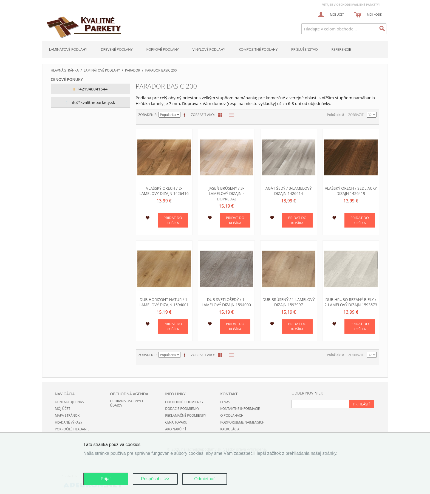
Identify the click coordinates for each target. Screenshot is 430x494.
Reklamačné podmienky (185, 415)
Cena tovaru (176, 422)
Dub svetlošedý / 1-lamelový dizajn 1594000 (226, 302)
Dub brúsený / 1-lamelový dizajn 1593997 (288, 302)
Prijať (106, 478)
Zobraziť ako (202, 114)
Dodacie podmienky (182, 408)
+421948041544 (90, 89)
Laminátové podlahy (68, 49)
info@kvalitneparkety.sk (90, 102)
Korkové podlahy (162, 49)
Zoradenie (147, 114)
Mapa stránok (67, 415)
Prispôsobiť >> (155, 478)
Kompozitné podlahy (258, 49)
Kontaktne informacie (240, 408)
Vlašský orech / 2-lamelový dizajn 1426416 (163, 191)
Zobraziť (356, 114)
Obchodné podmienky (184, 402)
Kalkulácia (229, 429)
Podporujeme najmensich (242, 422)
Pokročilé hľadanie (72, 429)
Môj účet (62, 408)
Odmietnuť (204, 478)
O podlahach (231, 415)
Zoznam (230, 115)
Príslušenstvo (304, 49)
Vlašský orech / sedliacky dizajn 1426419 (351, 191)
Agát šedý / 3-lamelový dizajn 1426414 (288, 191)
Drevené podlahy (116, 49)
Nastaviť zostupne (185, 115)
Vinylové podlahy (209, 49)
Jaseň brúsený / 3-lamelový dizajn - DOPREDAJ (226, 193)
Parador (132, 70)
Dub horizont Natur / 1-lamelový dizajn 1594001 (163, 302)
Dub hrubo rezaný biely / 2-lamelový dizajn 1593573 (350, 302)
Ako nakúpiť (175, 429)
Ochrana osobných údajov (127, 403)
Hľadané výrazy (68, 422)
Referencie (341, 49)
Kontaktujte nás (69, 402)
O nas (225, 402)
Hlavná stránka (65, 70)
